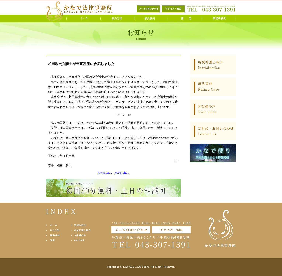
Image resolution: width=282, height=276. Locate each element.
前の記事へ (105, 173)
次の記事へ (121, 173)
